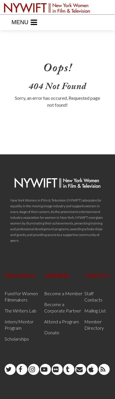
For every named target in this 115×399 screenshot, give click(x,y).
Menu (24, 22)
